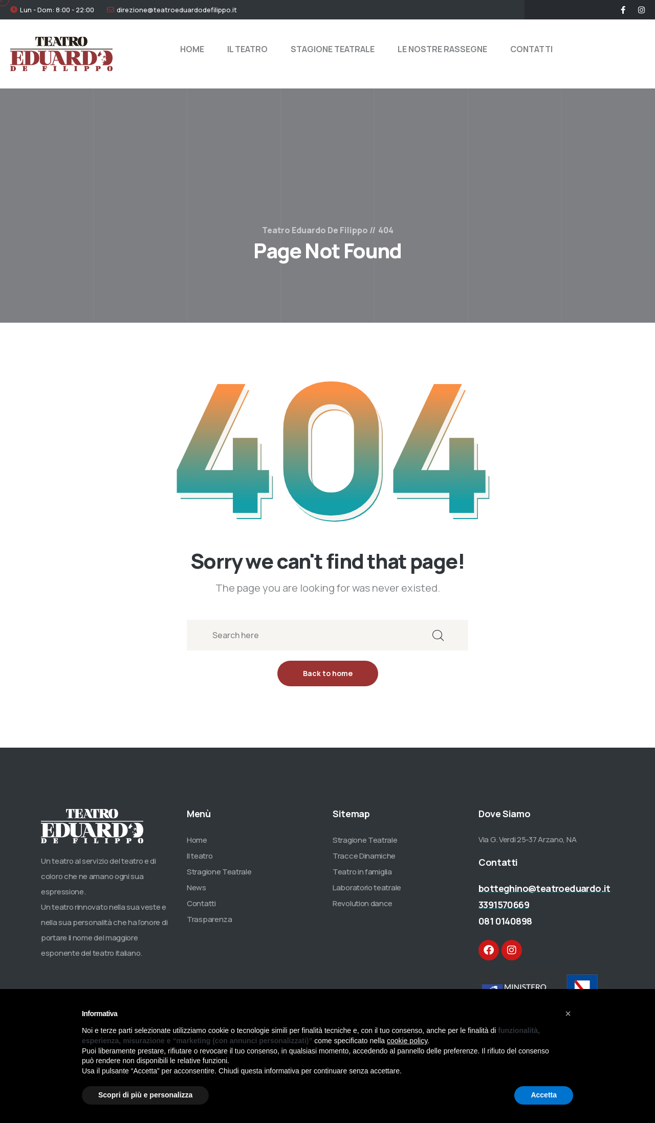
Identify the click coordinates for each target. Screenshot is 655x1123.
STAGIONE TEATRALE (333, 49)
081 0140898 (505, 921)
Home (197, 840)
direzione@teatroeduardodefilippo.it (177, 9)
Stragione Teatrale (219, 871)
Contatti (201, 903)
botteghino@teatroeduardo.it (544, 888)
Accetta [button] (544, 1095)
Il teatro (199, 855)
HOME (192, 49)
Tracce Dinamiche (364, 855)
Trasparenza (209, 919)
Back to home (328, 673)
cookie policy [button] (407, 1041)
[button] (568, 1013)
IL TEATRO (247, 49)
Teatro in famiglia (362, 871)
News (196, 887)
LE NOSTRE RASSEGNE (442, 49)
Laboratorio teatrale (367, 887)
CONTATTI (531, 49)
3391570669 (503, 905)
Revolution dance (362, 903)
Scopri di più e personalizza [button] (145, 1095)
